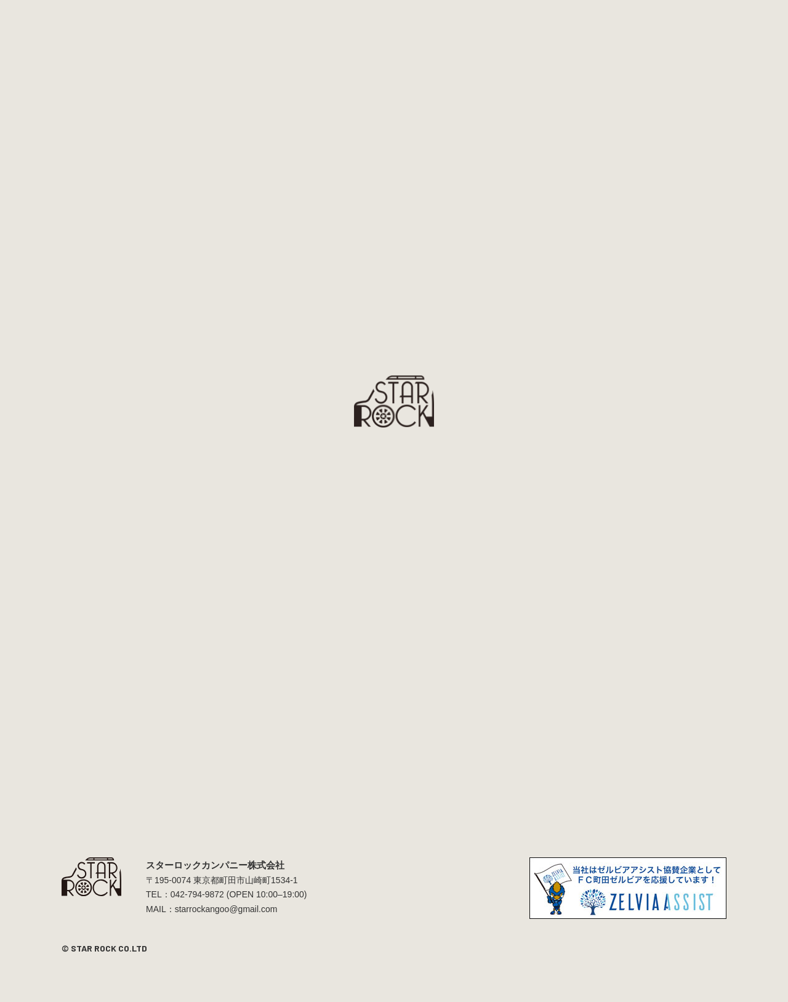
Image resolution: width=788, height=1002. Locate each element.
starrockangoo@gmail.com (226, 909)
